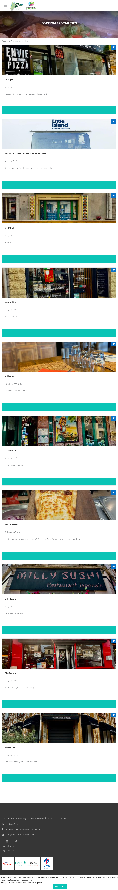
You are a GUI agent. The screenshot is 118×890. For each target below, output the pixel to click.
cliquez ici (39, 883)
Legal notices (8, 850)
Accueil (5, 41)
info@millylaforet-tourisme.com (18, 835)
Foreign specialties (19, 41)
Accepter (60, 886)
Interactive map (9, 846)
